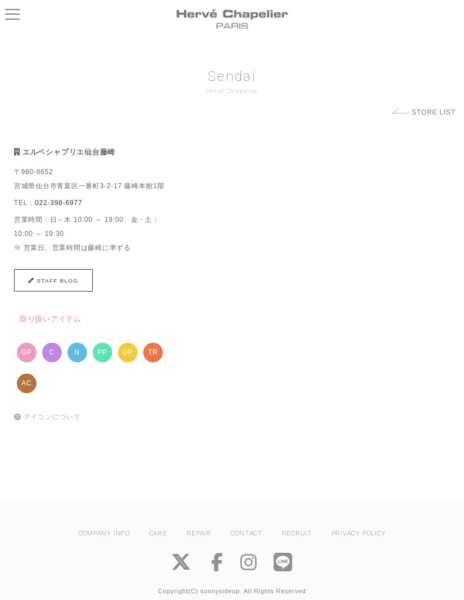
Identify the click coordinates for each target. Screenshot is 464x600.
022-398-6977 (58, 203)
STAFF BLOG (53, 281)
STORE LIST (434, 112)
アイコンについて (47, 417)
